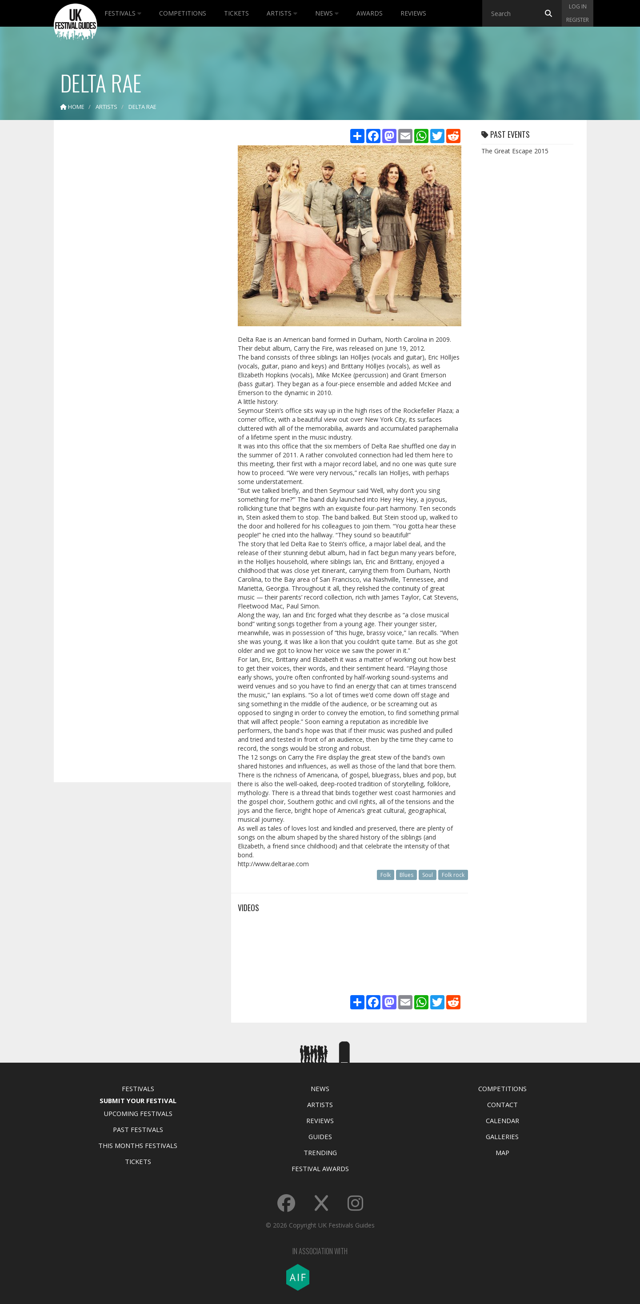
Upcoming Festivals (138, 1113)
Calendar (502, 1120)
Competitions (182, 13)
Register (577, 20)
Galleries (502, 1136)
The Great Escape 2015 (514, 151)
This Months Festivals (137, 1145)
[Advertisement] (136, 266)
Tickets (236, 13)
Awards (369, 13)
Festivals (122, 13)
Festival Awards (320, 1168)
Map (502, 1152)
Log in (578, 6)
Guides (320, 1136)
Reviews (413, 13)
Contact (502, 1104)
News (327, 13)
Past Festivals (138, 1129)
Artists (282, 13)
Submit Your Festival (138, 1100)
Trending (320, 1152)
